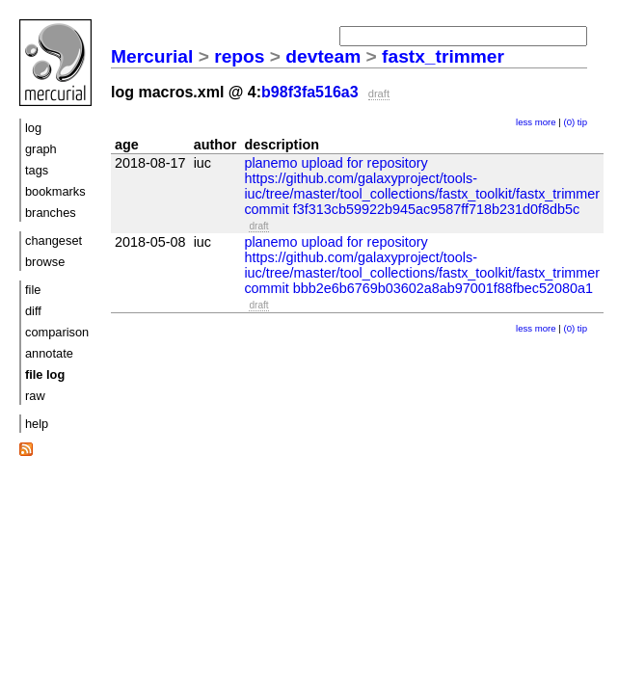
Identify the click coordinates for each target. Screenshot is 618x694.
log (33, 127)
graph (41, 149)
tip (582, 122)
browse (45, 261)
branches (50, 212)
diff (33, 311)
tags (36, 170)
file (32, 289)
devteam (323, 56)
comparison (57, 332)
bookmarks (55, 191)
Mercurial (152, 56)
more (545, 122)
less (524, 122)
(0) (569, 122)
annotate (49, 353)
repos (239, 56)
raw (35, 395)
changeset (53, 240)
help (36, 423)
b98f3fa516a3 (310, 92)
